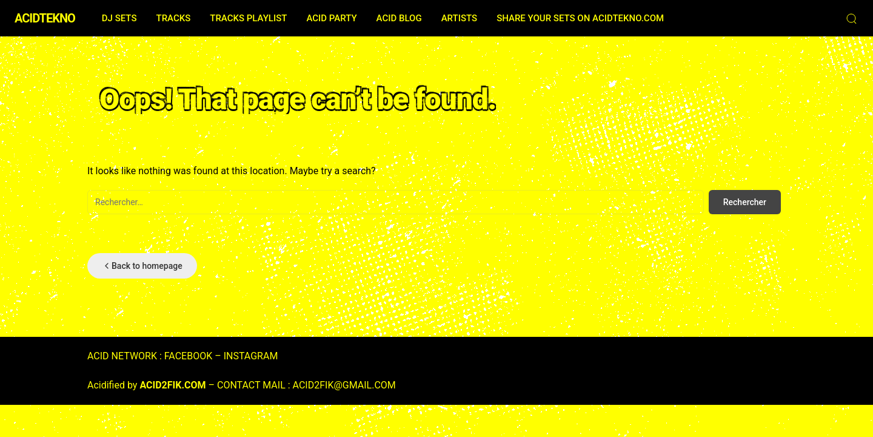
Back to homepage (142, 266)
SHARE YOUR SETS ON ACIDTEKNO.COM (580, 18)
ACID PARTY (331, 18)
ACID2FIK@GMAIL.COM (344, 385)
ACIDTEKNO (45, 18)
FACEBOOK (188, 356)
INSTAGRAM (251, 356)
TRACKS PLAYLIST (248, 18)
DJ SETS (119, 18)
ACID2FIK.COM (172, 385)
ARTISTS (459, 18)
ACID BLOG (399, 18)
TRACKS (173, 18)
